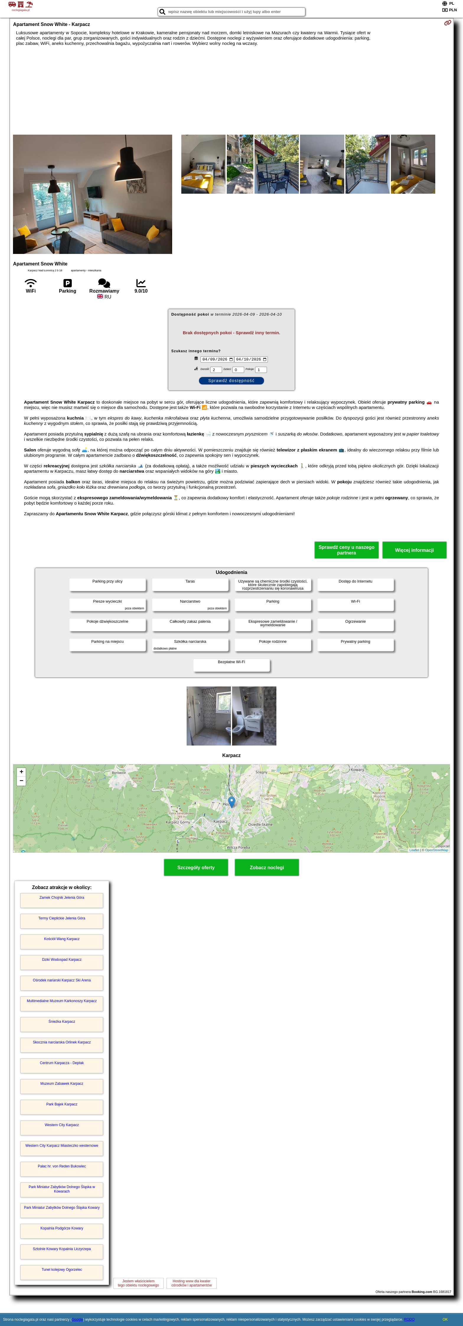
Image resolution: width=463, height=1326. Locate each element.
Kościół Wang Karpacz (61, 939)
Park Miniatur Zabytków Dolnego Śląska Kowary (62, 1208)
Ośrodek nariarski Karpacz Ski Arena (62, 980)
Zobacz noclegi (267, 867)
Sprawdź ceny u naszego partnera (346, 550)
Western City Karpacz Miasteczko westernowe (61, 1146)
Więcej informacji (414, 550)
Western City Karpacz (62, 1125)
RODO (409, 1319)
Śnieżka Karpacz (61, 1022)
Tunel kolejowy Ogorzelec (62, 1270)
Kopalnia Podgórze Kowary (61, 1228)
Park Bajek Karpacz (61, 1104)
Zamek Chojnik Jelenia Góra (62, 898)
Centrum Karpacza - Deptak (62, 1063)
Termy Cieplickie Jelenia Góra (61, 918)
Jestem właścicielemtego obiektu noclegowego (138, 1283)
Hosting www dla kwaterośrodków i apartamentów (191, 1283)
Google (77, 1319)
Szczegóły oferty (196, 867)
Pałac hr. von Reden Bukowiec (62, 1166)
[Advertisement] (231, 90)
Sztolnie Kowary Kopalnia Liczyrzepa (62, 1249)
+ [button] (21, 772)
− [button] (21, 781)
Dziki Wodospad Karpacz (61, 960)
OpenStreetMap (436, 850)
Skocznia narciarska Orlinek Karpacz (62, 1042)
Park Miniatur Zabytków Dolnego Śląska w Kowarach (62, 1189)
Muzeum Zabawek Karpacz (61, 1084)
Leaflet (414, 850)
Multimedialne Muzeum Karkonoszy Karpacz (62, 1001)
